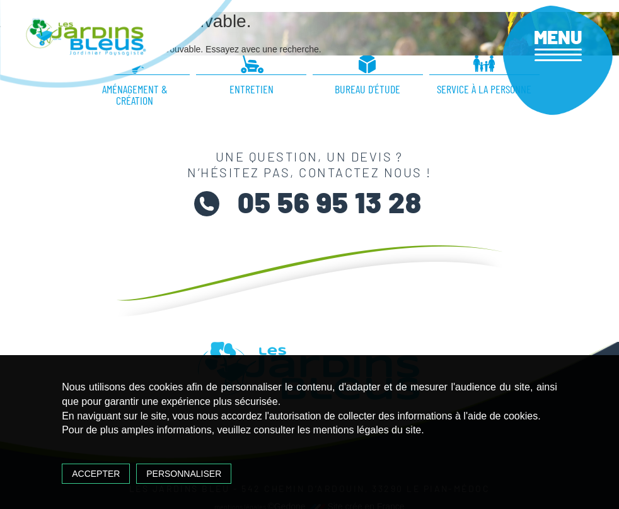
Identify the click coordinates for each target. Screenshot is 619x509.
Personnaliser (183, 474)
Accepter (96, 474)
